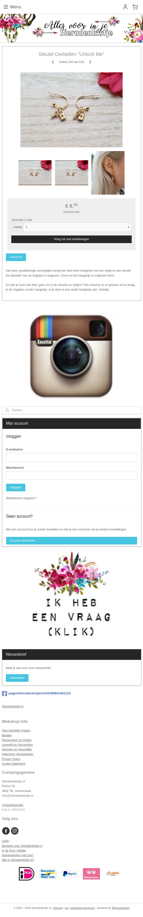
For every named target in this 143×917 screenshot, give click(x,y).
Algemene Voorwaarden (17, 754)
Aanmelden (17, 678)
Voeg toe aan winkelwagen (71, 239)
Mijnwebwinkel (120, 907)
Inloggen (15, 487)
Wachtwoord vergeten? (21, 498)
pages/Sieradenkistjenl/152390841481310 (36, 694)
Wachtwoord (15, 467)
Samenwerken (11, 855)
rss (66, 907)
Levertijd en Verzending (17, 744)
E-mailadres (14, 449)
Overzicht (16, 257)
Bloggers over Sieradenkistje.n (22, 846)
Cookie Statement (13, 763)
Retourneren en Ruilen (17, 740)
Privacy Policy (11, 759)
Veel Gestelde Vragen (16, 730)
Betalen (7, 735)
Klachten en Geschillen (17, 749)
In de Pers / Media (14, 850)
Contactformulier (13, 805)
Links (5, 841)
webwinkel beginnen (83, 907)
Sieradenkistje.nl (13, 706)
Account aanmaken (22, 540)
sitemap (58, 907)
